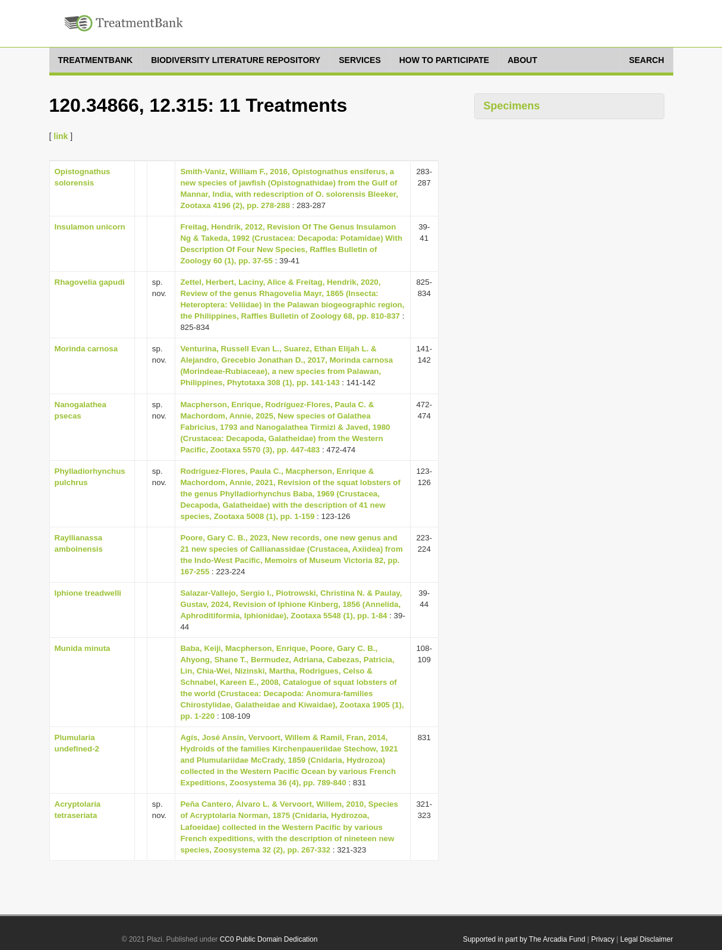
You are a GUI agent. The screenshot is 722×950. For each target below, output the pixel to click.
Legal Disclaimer (646, 939)
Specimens (512, 106)
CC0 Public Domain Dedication (269, 939)
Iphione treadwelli (88, 593)
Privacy (602, 939)
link (60, 136)
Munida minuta (83, 648)
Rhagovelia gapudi (90, 282)
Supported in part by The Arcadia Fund (524, 939)
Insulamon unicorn (90, 226)
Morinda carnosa (86, 348)
